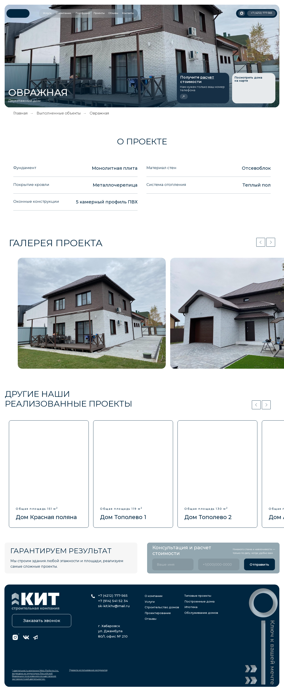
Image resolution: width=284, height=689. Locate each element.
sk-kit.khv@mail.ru (114, 606)
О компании (153, 596)
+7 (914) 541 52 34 (113, 601)
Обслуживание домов (201, 612)
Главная (20, 113)
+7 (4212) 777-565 (113, 596)
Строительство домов (162, 607)
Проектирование (158, 613)
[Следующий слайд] (270, 242)
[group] (49, 474)
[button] (203, 88)
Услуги (150, 601)
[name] (172, 564)
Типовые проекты (197, 595)
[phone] (218, 564)
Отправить (259, 565)
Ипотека (190, 607)
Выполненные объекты (59, 113)
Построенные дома (199, 601)
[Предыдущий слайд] (260, 242)
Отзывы (150, 618)
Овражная (99, 113)
